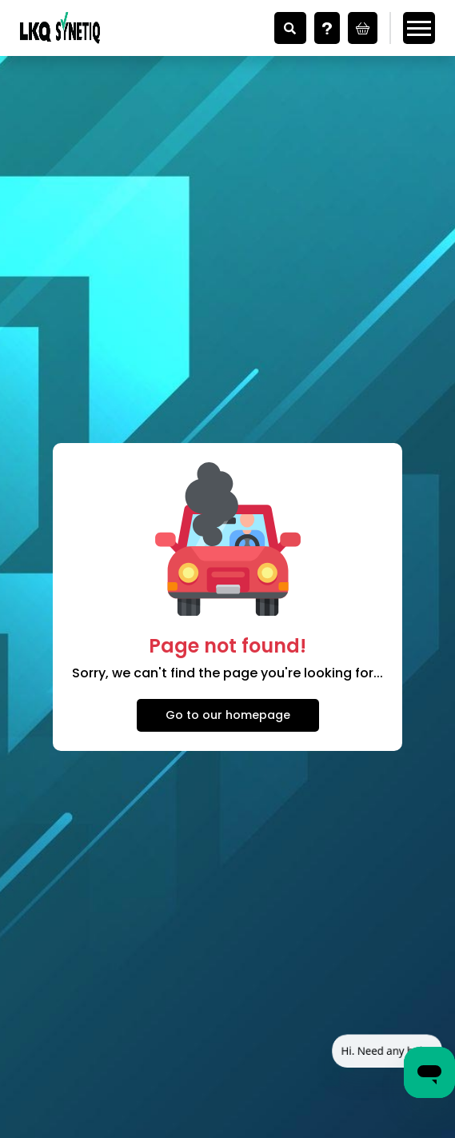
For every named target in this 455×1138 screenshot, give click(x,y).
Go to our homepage (228, 715)
